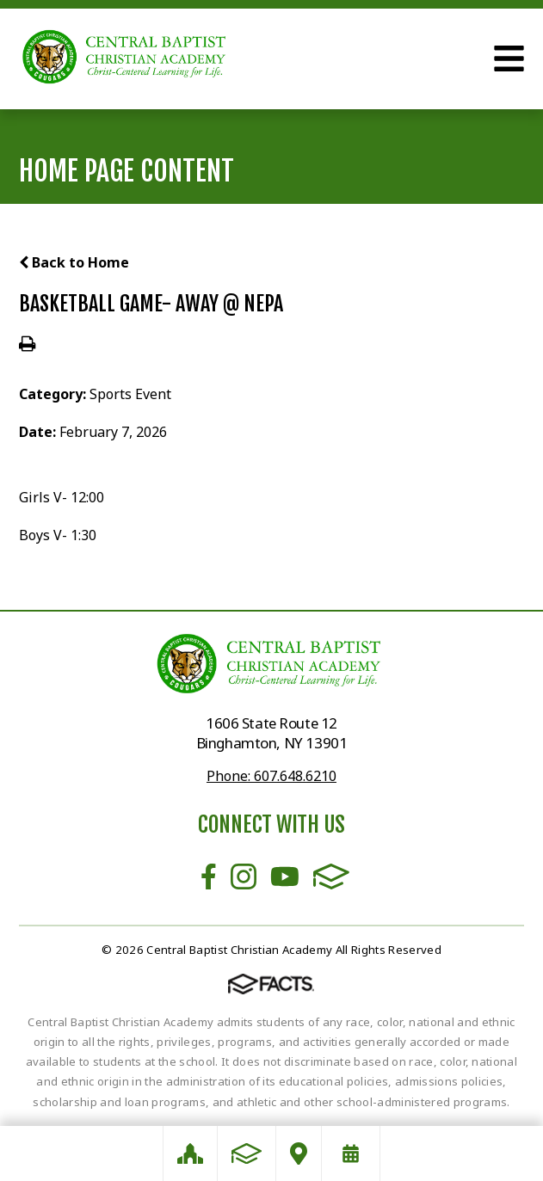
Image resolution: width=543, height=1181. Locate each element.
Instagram (243, 876)
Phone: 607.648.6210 (271, 775)
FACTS (331, 876)
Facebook (209, 876)
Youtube (284, 876)
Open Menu (509, 58)
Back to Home (74, 262)
